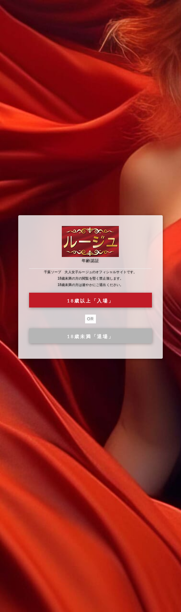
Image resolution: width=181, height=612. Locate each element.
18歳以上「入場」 (90, 300)
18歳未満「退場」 (90, 336)
